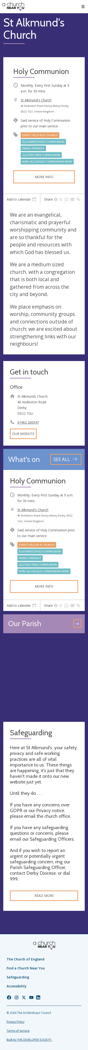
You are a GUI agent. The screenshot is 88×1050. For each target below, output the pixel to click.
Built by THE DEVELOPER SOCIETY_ (29, 1040)
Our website (23, 433)
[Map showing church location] (44, 678)
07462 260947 (28, 422)
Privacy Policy (15, 1022)
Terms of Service (18, 1031)
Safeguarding (18, 977)
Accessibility (17, 986)
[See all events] (65, 459)
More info (44, 177)
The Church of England (25, 959)
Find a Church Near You (26, 968)
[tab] (21, 199)
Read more (44, 895)
